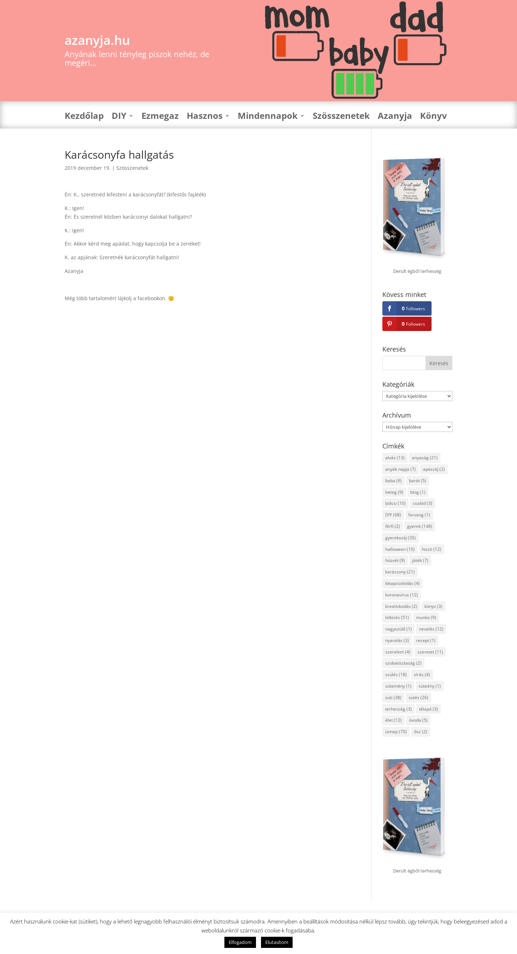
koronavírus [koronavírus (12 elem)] (401, 595)
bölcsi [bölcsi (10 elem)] (395, 503)
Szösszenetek (341, 117)
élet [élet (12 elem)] (393, 720)
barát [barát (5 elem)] (417, 481)
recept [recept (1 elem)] (426, 640)
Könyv (433, 117)
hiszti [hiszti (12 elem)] (431, 549)
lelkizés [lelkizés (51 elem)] (397, 617)
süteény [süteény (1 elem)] (430, 686)
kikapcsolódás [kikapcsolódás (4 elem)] (402, 583)
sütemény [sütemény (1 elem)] (398, 686)
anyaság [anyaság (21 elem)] (425, 458)
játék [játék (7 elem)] (420, 560)
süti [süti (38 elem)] (393, 697)
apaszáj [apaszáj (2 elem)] (434, 469)
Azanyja (395, 117)
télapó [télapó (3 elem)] (428, 709)
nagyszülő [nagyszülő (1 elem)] (398, 629)
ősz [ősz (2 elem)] (420, 732)
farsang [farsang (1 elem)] (419, 515)
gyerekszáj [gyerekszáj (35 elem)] (400, 538)
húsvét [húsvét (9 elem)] (395, 560)
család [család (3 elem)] (422, 503)
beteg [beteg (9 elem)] (394, 492)
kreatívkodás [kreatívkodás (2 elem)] (401, 606)
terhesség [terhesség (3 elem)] (398, 709)
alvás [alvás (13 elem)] (395, 458)
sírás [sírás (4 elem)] (422, 674)
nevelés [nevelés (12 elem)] (431, 629)
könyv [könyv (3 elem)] (433, 606)
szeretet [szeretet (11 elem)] (430, 652)
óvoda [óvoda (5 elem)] (418, 720)
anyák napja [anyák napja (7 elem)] (400, 469)
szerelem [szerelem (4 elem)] (397, 652)
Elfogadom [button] (240, 942)
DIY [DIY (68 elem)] (393, 515)
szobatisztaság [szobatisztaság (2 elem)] (403, 663)
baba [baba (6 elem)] (393, 481)
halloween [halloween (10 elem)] (400, 549)
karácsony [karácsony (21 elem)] (400, 572)
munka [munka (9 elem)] (426, 617)
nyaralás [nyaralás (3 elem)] (397, 640)
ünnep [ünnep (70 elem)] (396, 732)
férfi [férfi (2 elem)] (392, 526)
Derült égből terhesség (417, 271)
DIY (119, 117)
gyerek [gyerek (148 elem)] (419, 526)
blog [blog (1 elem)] (417, 492)
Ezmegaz (160, 117)
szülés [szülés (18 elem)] (396, 674)
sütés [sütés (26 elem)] (418, 697)
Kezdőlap (84, 117)
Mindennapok (268, 117)
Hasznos (205, 117)
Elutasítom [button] (276, 942)
